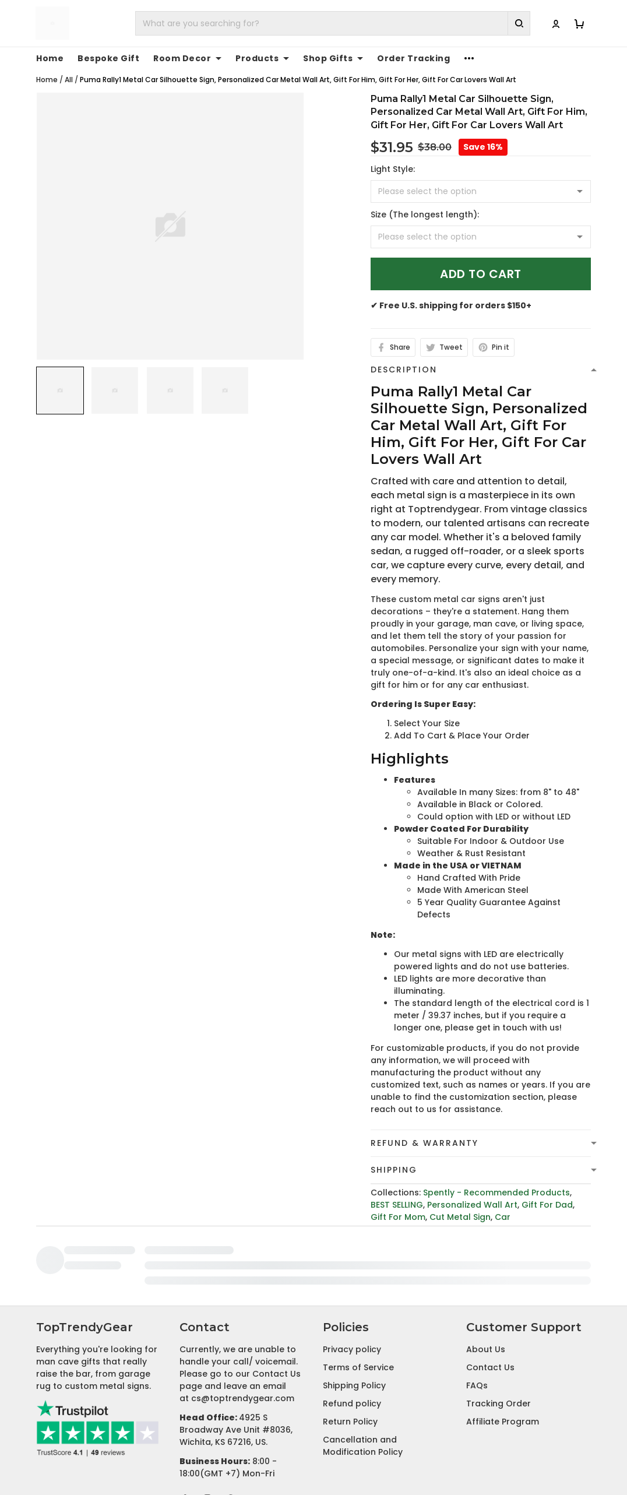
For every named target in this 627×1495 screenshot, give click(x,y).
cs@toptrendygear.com (242, 1318)
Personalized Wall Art (472, 1205)
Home (50, 58)
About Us (485, 1269)
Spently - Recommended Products (496, 1192)
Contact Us (490, 1287)
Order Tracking (413, 58)
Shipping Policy (354, 1305)
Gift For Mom (398, 1217)
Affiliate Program (502, 1342)
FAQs (477, 1305)
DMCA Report (457, 1456)
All (69, 80)
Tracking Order (498, 1323)
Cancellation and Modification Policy (363, 1366)
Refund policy (352, 1323)
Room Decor (187, 58)
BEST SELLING (397, 1205)
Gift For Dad (547, 1205)
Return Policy (350, 1342)
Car (502, 1217)
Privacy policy (352, 1269)
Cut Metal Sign (460, 1217)
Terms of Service (358, 1287)
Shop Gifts (333, 58)
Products (262, 58)
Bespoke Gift (108, 58)
